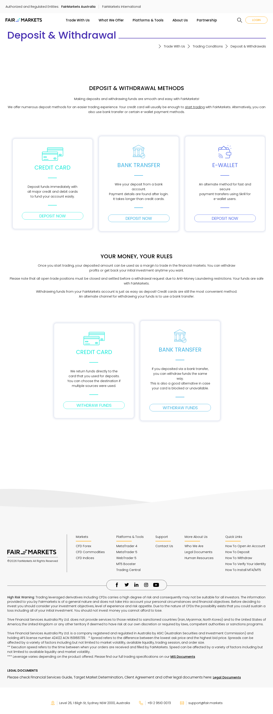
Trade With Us (78, 20)
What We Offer (111, 20)
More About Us (196, 537)
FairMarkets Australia (78, 6)
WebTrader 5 (126, 558)
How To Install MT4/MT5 (243, 570)
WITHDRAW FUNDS (94, 405)
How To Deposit (237, 552)
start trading (195, 107)
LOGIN (256, 20)
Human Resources (199, 558)
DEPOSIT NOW (52, 216)
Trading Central (128, 570)
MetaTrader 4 (126, 546)
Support (161, 537)
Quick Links (233, 537)
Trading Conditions (208, 46)
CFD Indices (85, 558)
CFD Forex (83, 546)
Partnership (207, 20)
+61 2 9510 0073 (155, 703)
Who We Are (194, 546)
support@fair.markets (201, 703)
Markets (82, 537)
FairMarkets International (121, 6)
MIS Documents (182, 656)
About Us (180, 20)
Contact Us (164, 546)
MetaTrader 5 (126, 552)
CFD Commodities (90, 552)
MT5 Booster (126, 564)
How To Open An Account (245, 546)
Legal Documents (198, 552)
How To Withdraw (238, 558)
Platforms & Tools (148, 20)
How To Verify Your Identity (245, 564)
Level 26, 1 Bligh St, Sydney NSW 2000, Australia (90, 703)
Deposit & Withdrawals (248, 46)
